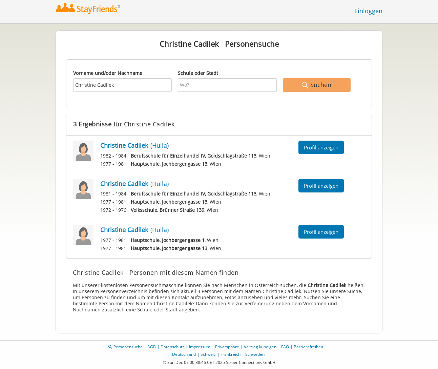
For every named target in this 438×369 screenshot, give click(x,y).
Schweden (255, 354)
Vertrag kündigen (260, 347)
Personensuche (128, 347)
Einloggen (368, 11)
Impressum (199, 347)
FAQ (285, 347)
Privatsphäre (227, 347)
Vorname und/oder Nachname (107, 73)
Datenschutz (172, 347)
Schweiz (208, 354)
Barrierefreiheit (308, 347)
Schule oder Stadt (198, 73)
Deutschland (184, 354)
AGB (151, 347)
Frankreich (231, 354)
